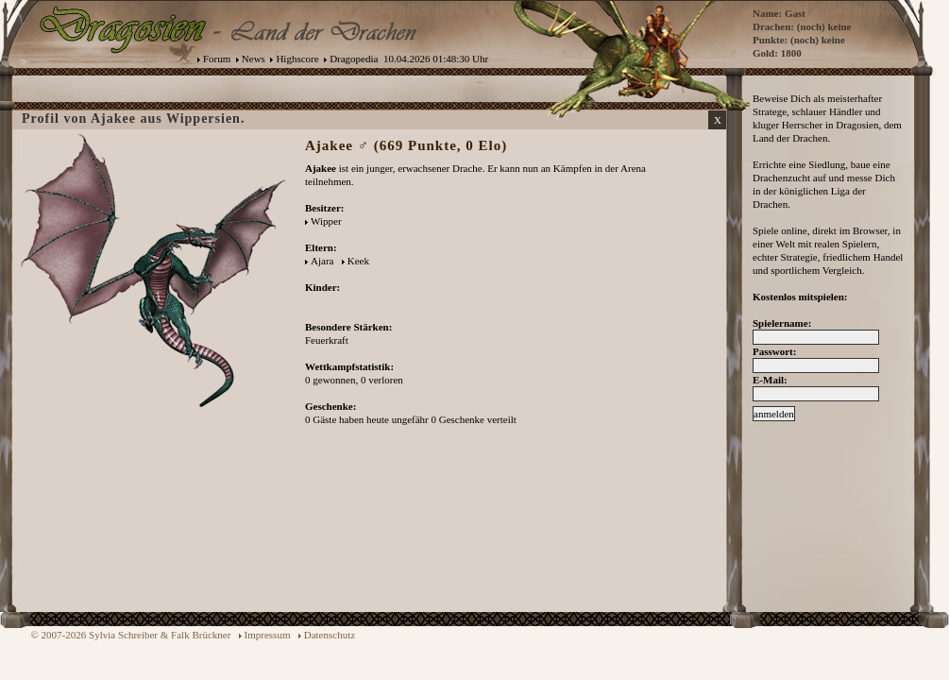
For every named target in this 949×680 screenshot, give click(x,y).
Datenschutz (329, 634)
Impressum (268, 634)
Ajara (322, 260)
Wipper (326, 221)
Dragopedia (354, 58)
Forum (216, 58)
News (253, 58)
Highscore (297, 58)
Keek (358, 260)
